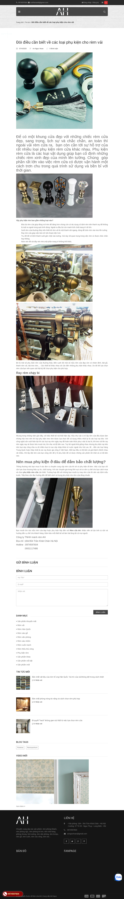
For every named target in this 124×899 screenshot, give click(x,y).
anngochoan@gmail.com (77, 834)
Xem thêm (20, 806)
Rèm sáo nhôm (23, 641)
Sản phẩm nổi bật (24, 661)
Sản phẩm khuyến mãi (26, 621)
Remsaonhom (32, 747)
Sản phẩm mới (23, 665)
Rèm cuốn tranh (24, 645)
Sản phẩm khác (24, 657)
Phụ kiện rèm (23, 653)
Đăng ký (96, 2)
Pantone (20, 747)
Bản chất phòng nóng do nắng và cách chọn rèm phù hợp (56, 699)
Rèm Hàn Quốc (24, 629)
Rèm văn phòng (24, 637)
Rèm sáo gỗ (22, 633)
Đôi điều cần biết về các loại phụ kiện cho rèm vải (59, 42)
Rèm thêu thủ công (25, 649)
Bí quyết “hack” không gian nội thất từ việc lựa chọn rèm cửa (57, 720)
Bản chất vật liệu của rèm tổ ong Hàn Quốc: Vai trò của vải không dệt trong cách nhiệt (68, 677)
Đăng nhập (86, 2)
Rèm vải (20, 625)
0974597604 (22, 2)
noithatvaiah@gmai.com (39, 2)
